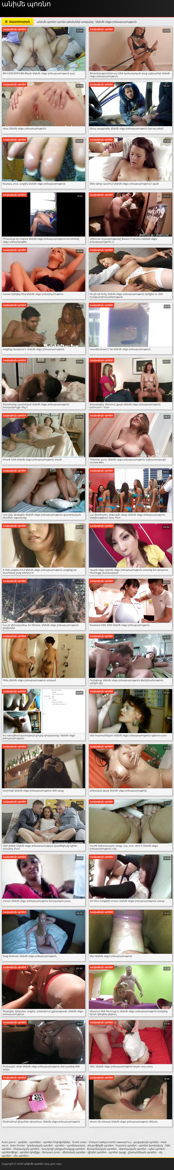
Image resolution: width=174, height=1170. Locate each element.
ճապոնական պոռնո (102, 1149)
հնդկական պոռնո (26, 1149)
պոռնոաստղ (76, 1145)
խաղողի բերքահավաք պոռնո (63, 1149)
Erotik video (79, 1142)
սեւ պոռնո (20, 1155)
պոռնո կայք (117, 1152)
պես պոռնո (157, 1149)
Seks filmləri (17, 1145)
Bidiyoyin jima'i (51, 1152)
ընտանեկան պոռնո (142, 1152)
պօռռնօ (35, 1142)
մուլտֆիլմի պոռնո (100, 1145)
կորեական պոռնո (40, 1145)
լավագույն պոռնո (146, 1142)
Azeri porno (9, 1142)
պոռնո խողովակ (151, 1145)
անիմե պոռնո (26, 4)
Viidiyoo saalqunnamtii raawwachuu (110, 1142)
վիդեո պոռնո (97, 1152)
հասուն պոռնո (126, 1145)
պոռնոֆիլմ (10, 1152)
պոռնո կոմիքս (30, 1152)
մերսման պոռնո (73, 1152)
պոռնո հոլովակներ (57, 1142)
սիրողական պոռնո (132, 1149)
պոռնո (60, 1145)
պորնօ (23, 1142)
